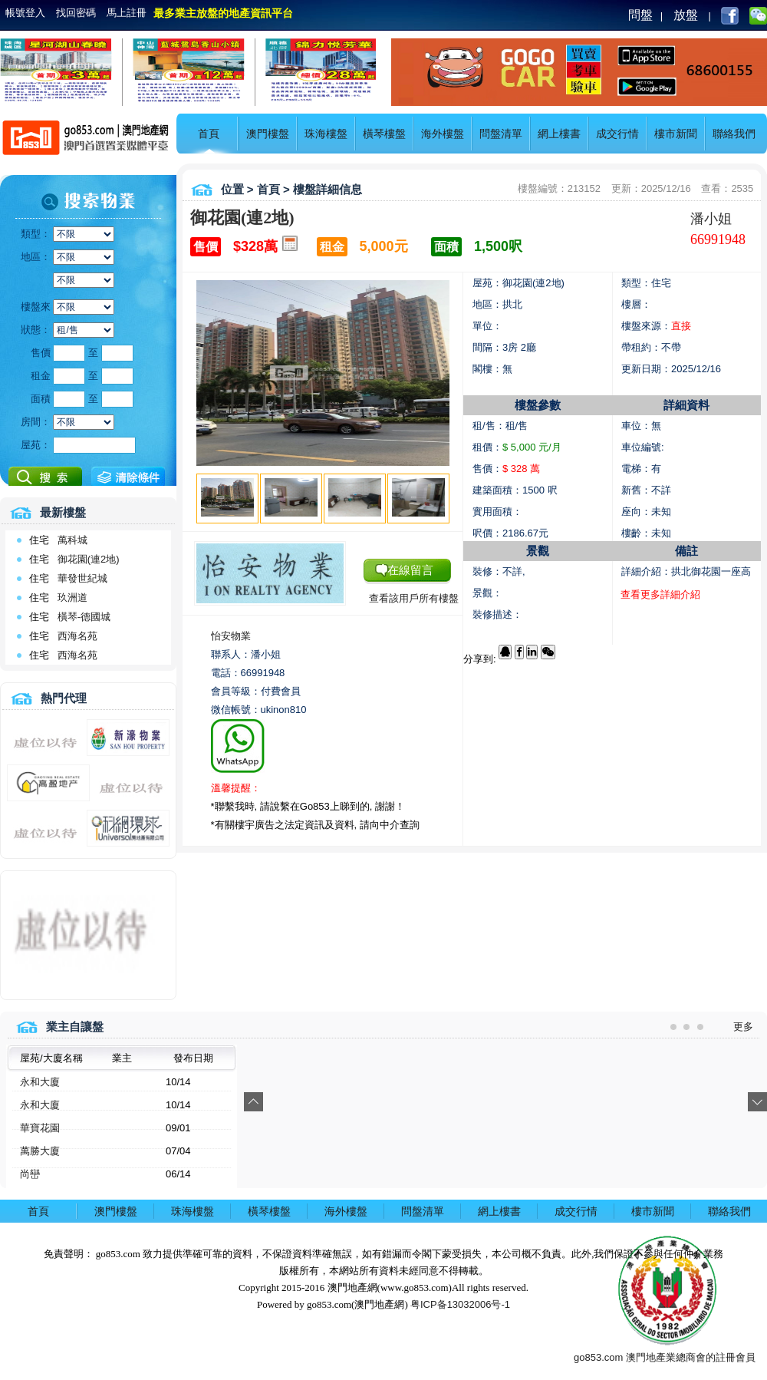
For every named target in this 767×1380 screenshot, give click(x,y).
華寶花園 (40, 1128)
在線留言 (410, 569)
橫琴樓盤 (384, 133)
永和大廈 (40, 1082)
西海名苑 (77, 636)
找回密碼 (76, 12)
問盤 (640, 14)
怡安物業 (231, 636)
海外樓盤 (442, 133)
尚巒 (30, 1174)
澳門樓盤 (267, 133)
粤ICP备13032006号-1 (460, 1304)
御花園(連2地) (89, 559)
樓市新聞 (675, 133)
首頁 (208, 133)
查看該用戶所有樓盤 (414, 598)
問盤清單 (500, 133)
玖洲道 (72, 597)
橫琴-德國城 (84, 616)
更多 (743, 1026)
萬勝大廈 (40, 1151)
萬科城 (72, 540)
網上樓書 (559, 133)
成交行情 (617, 133)
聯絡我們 (734, 133)
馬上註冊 (126, 12)
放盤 (685, 14)
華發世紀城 (82, 578)
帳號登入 (25, 12)
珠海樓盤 (325, 133)
